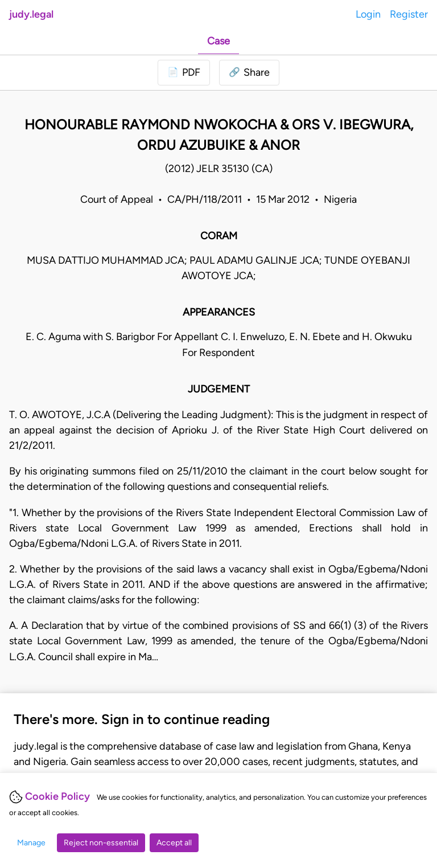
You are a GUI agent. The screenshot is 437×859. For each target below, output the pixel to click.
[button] (249, 72)
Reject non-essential (101, 843)
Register (409, 14)
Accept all (174, 843)
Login (368, 14)
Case (218, 41)
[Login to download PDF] (184, 72)
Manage (31, 843)
